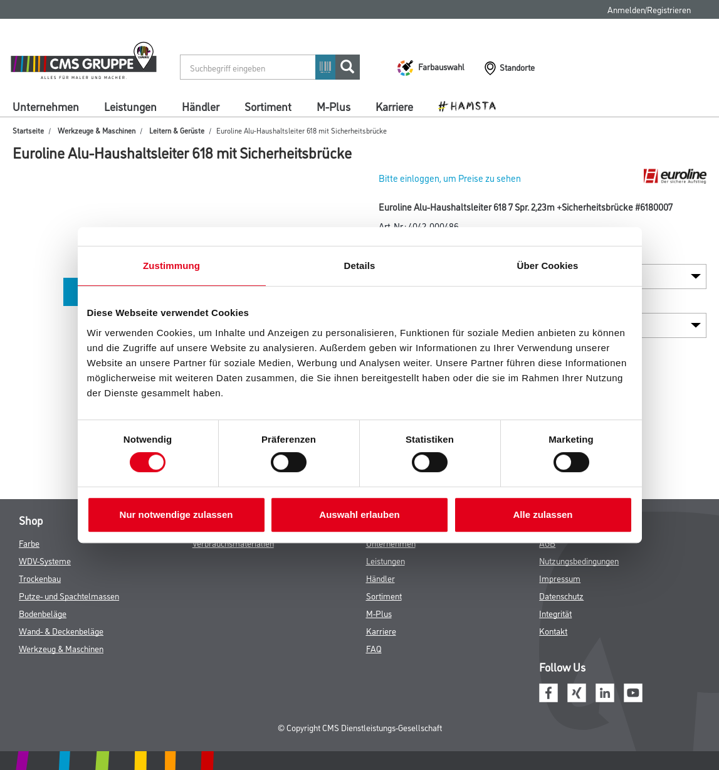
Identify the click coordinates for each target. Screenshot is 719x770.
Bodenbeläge (42, 613)
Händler (200, 105)
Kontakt (553, 630)
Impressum (559, 578)
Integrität (555, 613)
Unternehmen (46, 105)
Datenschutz (561, 595)
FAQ (374, 648)
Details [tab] (359, 265)
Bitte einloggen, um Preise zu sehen (450, 177)
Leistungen (130, 105)
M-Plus (333, 105)
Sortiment (267, 105)
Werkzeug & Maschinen (61, 648)
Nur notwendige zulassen (176, 514)
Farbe (29, 543)
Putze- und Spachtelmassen (69, 595)
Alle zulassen (542, 514)
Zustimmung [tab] (171, 265)
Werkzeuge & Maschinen (96, 130)
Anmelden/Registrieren (649, 9)
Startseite (28, 130)
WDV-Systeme (45, 560)
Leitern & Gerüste (176, 130)
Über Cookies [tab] (548, 265)
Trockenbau (40, 578)
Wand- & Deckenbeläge (61, 630)
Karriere (394, 105)
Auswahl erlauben (359, 514)
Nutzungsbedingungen (579, 560)
